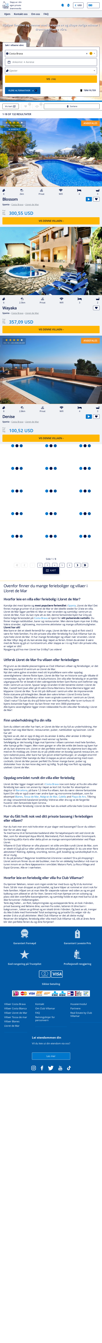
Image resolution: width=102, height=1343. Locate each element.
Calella (62, 796)
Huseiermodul (78, 1004)
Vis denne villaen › (51, 221)
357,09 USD (21, 322)
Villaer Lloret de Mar (15, 1012)
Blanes (19, 796)
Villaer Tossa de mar (15, 1017)
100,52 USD (21, 430)
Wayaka (9, 308)
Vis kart (10, 106)
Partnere (75, 1008)
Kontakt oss (21, 14)
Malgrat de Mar (49, 796)
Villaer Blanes (12, 1021)
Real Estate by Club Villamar (81, 1014)
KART (51, 570)
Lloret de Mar (32, 204)
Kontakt (39, 1004)
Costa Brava (17, 204)
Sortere (71, 106)
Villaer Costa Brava (15, 1004)
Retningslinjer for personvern (45, 1019)
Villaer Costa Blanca (15, 1008)
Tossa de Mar (31, 796)
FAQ (46, 14)
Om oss (35, 14)
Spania (72, 605)
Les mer (51, 1056)
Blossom (10, 199)
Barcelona (21, 790)
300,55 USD (21, 213)
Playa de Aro (79, 796)
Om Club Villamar (45, 1008)
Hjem (7, 14)
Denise (8, 416)
